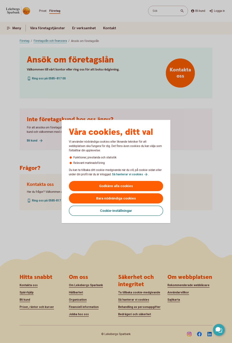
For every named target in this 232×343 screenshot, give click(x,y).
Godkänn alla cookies (116, 186)
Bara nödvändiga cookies (116, 198)
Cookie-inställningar (116, 211)
